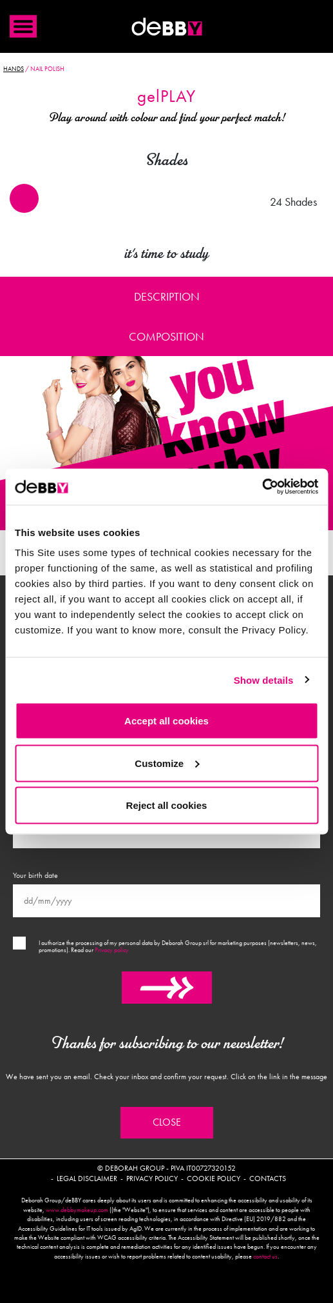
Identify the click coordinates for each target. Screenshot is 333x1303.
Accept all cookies (166, 720)
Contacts (267, 1178)
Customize (167, 762)
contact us (265, 1256)
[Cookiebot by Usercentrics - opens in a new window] (261, 487)
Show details (264, 679)
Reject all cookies (166, 805)
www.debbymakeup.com (77, 1210)
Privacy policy (112, 950)
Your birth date (35, 875)
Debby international (166, 26)
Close (167, 1122)
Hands (13, 69)
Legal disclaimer (87, 1178)
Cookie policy (213, 1178)
